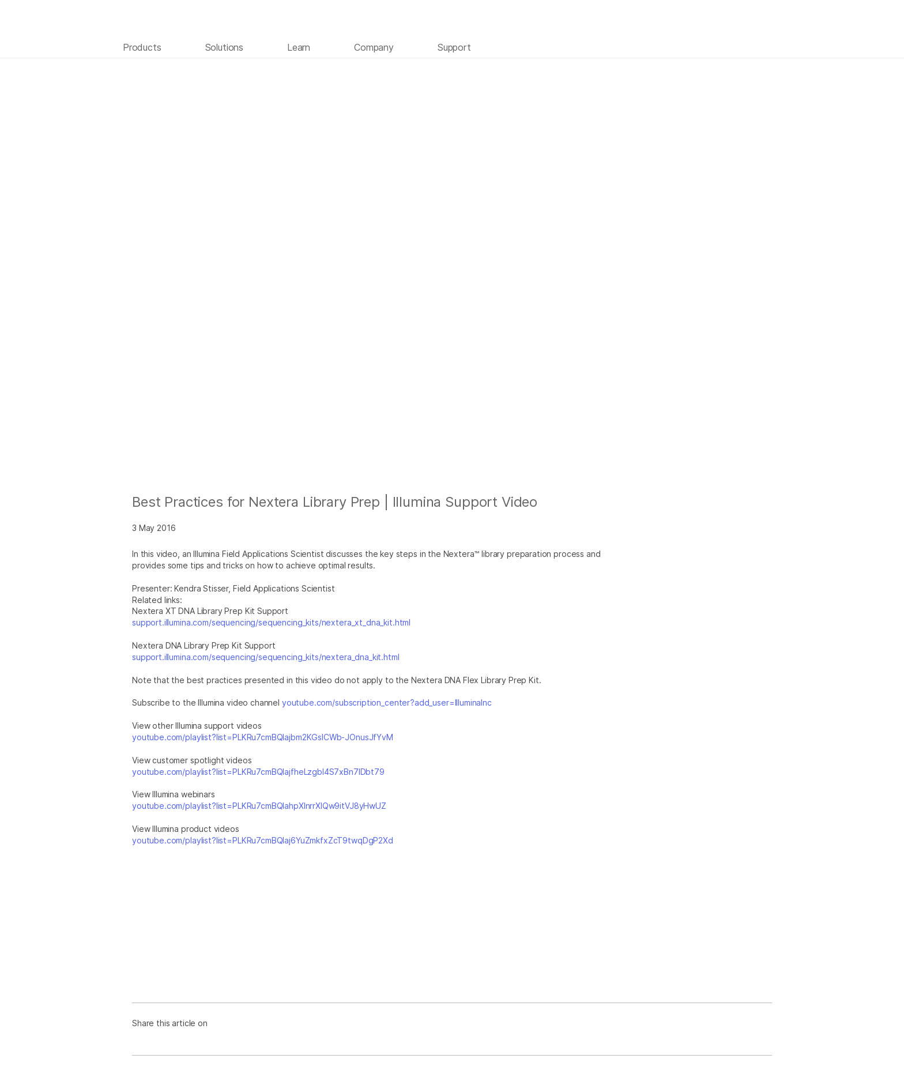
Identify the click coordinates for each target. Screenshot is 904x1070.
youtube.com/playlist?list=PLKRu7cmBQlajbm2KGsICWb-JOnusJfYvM (262, 737)
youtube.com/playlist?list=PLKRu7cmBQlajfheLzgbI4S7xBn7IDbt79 (258, 772)
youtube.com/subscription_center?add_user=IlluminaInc (387, 702)
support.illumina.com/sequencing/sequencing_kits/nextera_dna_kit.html (266, 657)
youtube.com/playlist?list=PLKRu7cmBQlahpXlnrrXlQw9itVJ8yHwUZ (259, 806)
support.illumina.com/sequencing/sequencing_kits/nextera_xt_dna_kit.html (271, 622)
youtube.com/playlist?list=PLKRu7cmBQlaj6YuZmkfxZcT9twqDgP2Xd (262, 840)
